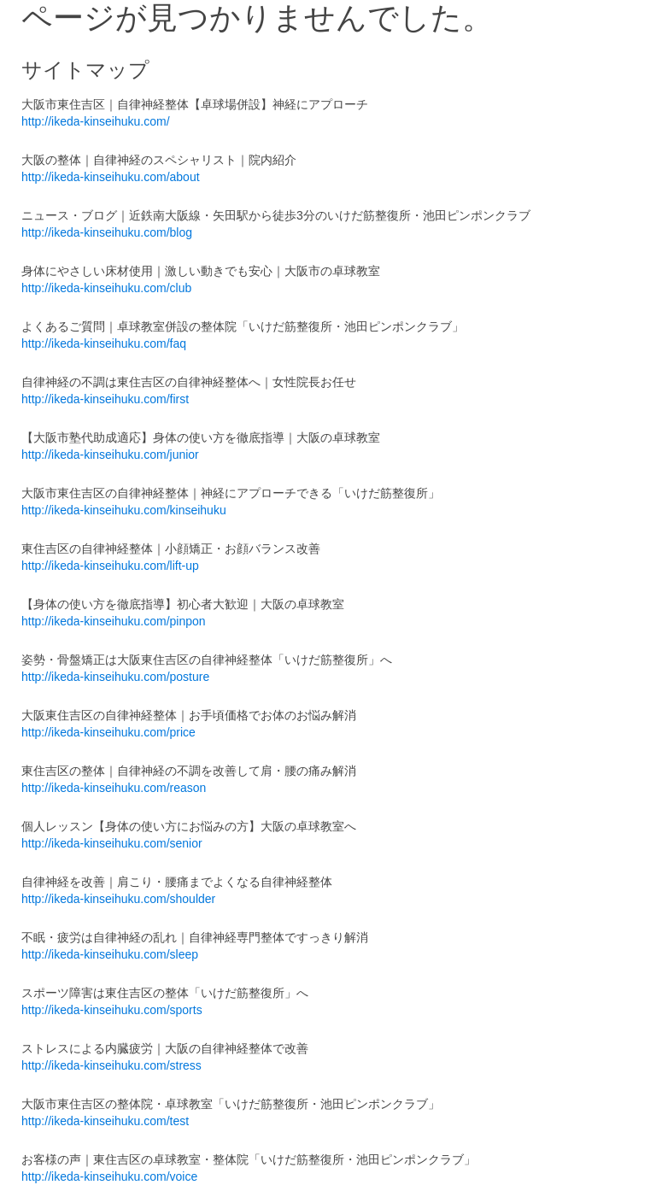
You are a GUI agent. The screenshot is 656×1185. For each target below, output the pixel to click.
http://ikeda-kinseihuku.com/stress (111, 1065)
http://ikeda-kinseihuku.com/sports (111, 1010)
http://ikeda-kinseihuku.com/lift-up (110, 565)
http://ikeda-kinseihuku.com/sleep (109, 954)
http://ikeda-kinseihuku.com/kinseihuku (123, 510)
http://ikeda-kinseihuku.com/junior (110, 454)
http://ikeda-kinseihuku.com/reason (113, 788)
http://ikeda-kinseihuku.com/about (110, 177)
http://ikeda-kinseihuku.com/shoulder (118, 899)
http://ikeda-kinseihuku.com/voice (109, 1176)
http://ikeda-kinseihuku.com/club (106, 288)
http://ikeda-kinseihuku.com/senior (111, 843)
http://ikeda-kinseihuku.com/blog (106, 232)
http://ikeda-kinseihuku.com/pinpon (113, 621)
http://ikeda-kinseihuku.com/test (105, 1121)
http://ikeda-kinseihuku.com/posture (115, 676)
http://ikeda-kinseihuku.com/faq (103, 343)
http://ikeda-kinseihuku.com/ (95, 121)
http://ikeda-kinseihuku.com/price (108, 732)
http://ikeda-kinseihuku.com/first (105, 399)
